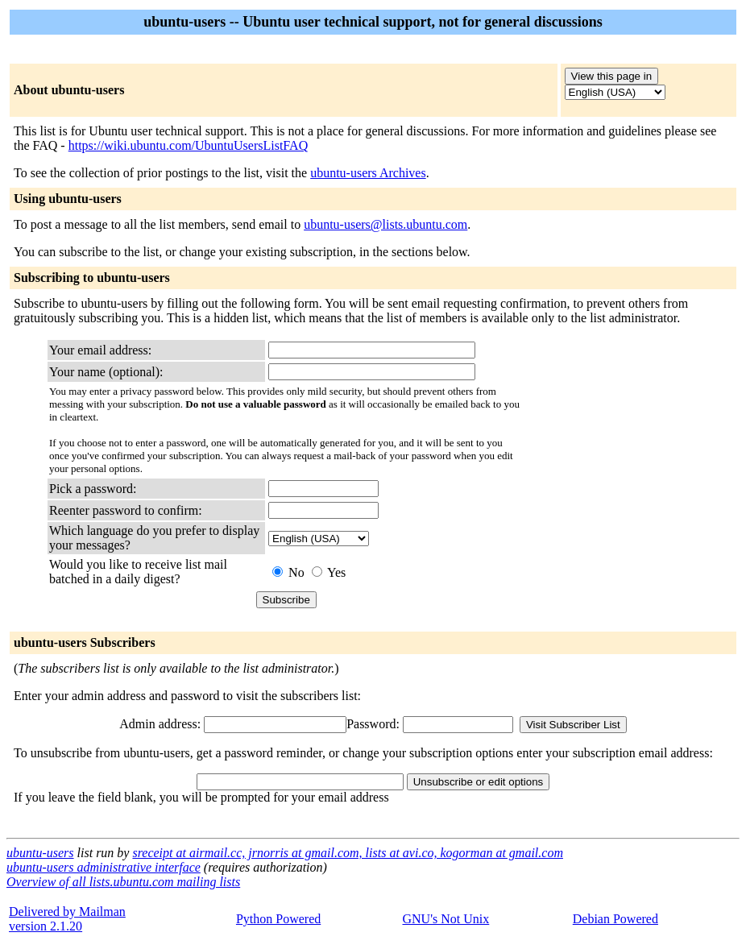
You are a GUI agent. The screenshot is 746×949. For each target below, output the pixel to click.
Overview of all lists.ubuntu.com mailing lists (123, 882)
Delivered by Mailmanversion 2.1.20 (67, 919)
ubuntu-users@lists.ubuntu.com (385, 224)
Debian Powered (615, 919)
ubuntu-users (40, 853)
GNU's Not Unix (445, 919)
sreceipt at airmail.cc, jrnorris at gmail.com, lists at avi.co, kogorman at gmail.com (347, 853)
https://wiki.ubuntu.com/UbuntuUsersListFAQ (188, 145)
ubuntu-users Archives (368, 173)
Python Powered (278, 919)
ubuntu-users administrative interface (103, 867)
